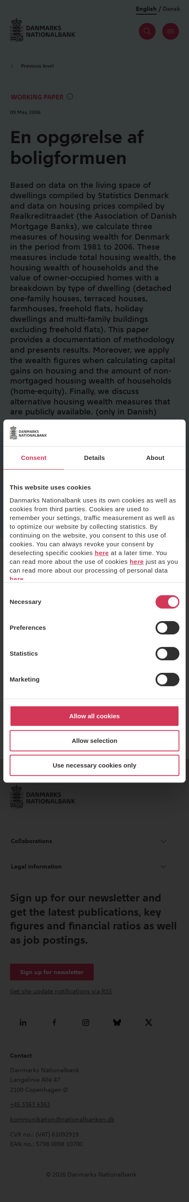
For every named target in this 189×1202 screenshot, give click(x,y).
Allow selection (94, 740)
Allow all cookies (94, 716)
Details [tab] (94, 457)
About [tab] (155, 457)
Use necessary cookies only (94, 765)
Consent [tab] (33, 457)
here (102, 552)
